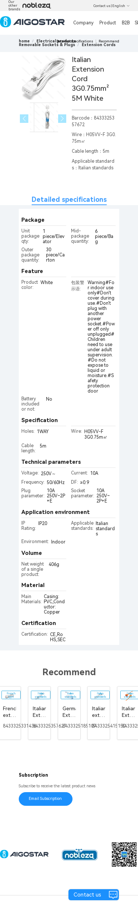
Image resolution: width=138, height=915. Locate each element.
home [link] (24, 41)
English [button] (121, 6)
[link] (47, 44)
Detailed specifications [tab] (69, 199)
